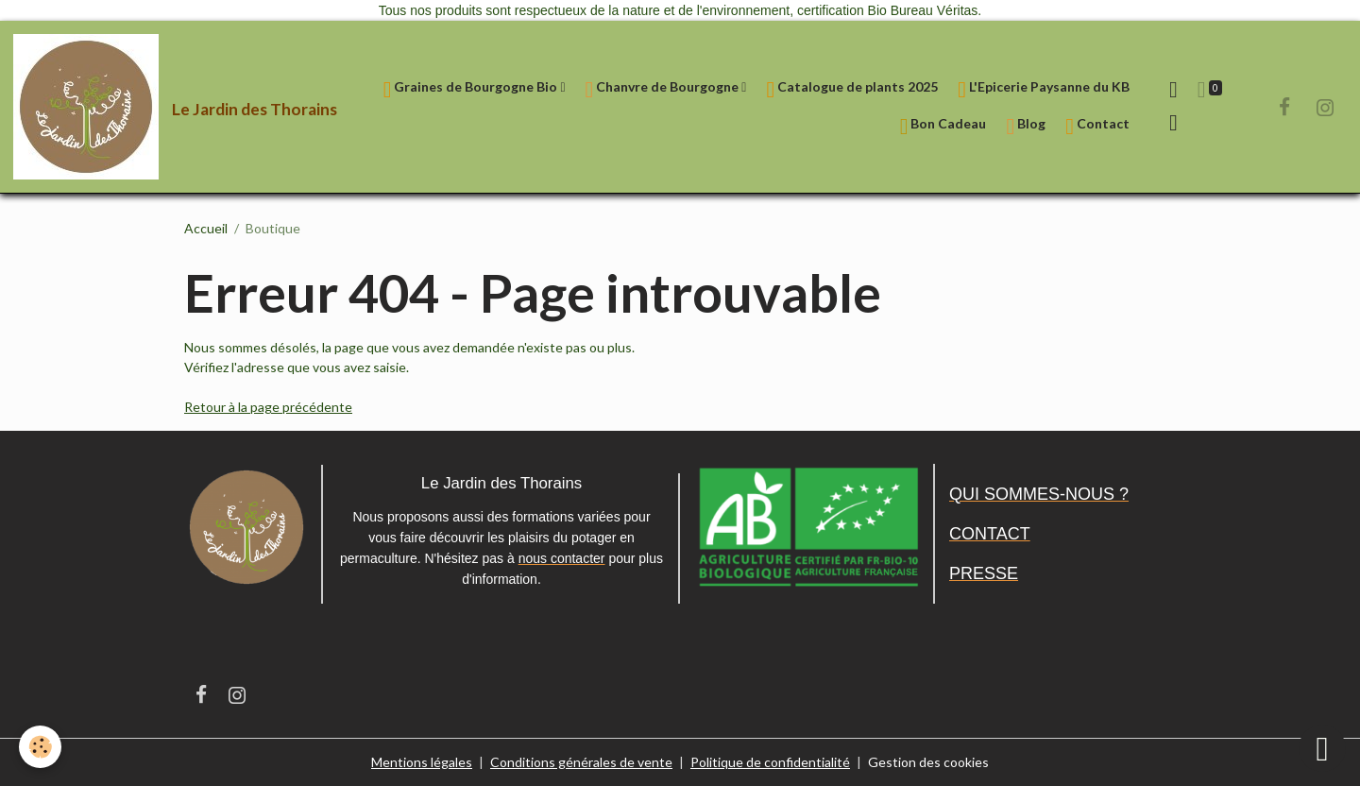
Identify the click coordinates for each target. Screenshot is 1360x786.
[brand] (152, 106)
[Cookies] (40, 747)
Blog (1026, 126)
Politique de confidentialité (770, 762)
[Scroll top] (1322, 748)
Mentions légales (421, 762)
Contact (1097, 126)
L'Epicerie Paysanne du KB (1044, 89)
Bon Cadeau (943, 126)
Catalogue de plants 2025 (852, 89)
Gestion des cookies (928, 762)
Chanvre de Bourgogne (664, 89)
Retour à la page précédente (268, 407)
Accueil (206, 228)
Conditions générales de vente (581, 762)
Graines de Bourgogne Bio (472, 89)
